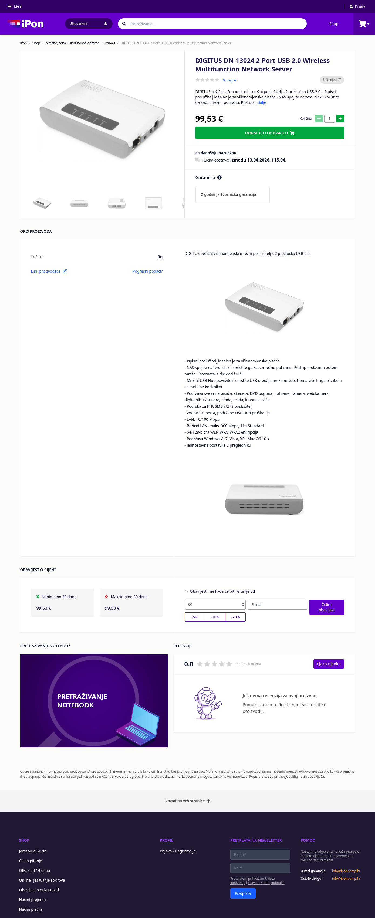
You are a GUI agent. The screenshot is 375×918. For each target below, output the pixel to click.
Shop (333, 23)
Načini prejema (32, 899)
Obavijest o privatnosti (39, 889)
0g (160, 257)
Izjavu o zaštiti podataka (266, 883)
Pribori (110, 43)
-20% (235, 616)
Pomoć (308, 840)
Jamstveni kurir (32, 851)
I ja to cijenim (329, 663)
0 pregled (230, 80)
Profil (166, 840)
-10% (215, 616)
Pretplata (243, 893)
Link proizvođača (49, 271)
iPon (23, 43)
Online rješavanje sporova (42, 880)
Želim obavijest (327, 607)
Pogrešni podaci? (148, 271)
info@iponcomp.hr (346, 871)
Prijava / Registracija (178, 851)
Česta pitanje (30, 860)
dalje (262, 102)
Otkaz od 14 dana (34, 870)
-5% (195, 616)
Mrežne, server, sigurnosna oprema (72, 43)
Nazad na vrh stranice (187, 800)
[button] (42, 203)
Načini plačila (31, 909)
